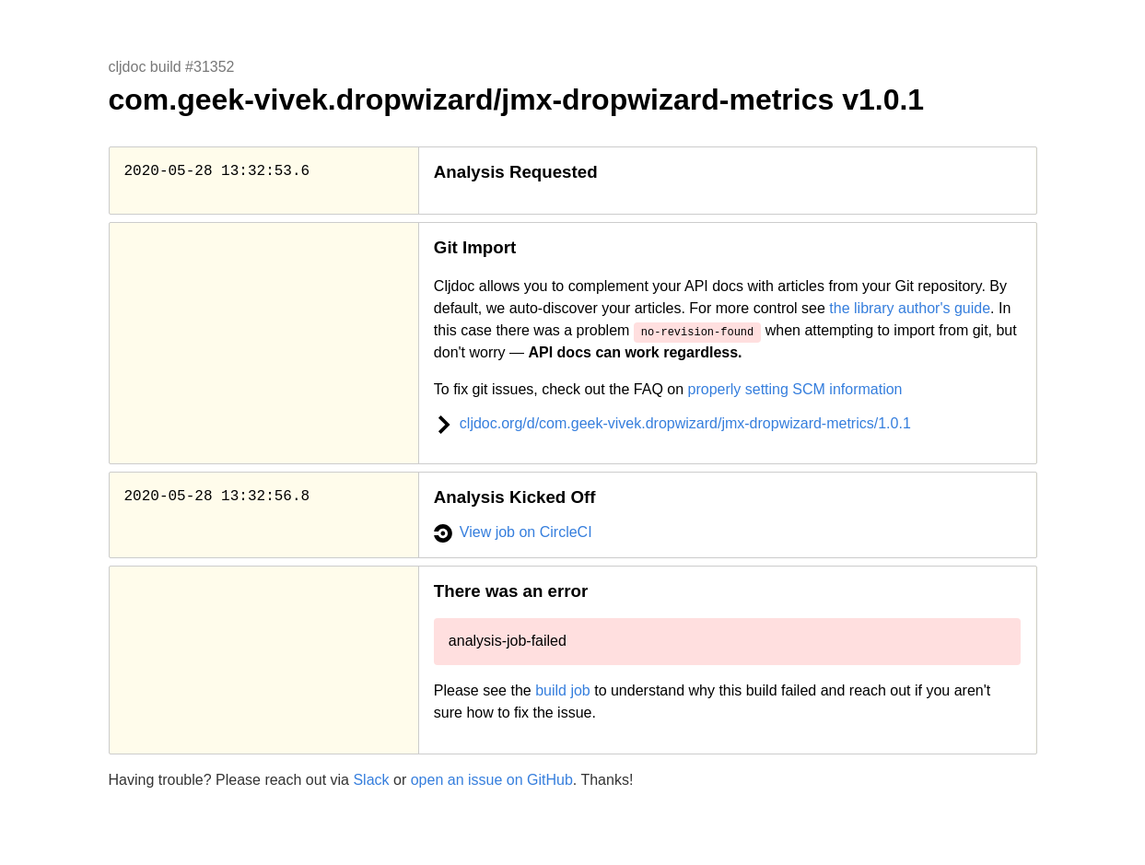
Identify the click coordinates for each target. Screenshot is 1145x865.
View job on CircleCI (513, 532)
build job (562, 690)
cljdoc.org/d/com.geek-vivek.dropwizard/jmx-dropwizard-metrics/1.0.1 (672, 423)
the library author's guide (909, 308)
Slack (371, 780)
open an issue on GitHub (492, 780)
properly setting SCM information (795, 389)
